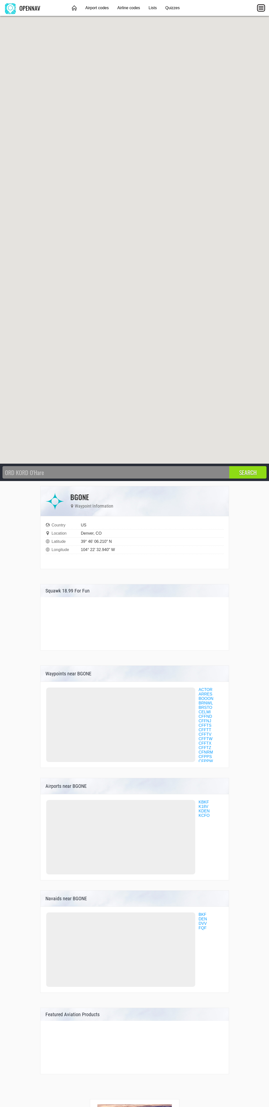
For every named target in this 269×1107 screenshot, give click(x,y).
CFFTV (205, 734)
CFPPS (205, 757)
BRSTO (205, 707)
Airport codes (97, 8)
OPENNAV (22, 7)
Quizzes (172, 8)
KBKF (204, 802)
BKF (202, 914)
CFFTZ (205, 748)
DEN (203, 919)
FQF (203, 928)
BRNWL (206, 703)
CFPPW (206, 761)
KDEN (204, 811)
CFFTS (205, 725)
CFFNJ (205, 721)
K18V (203, 806)
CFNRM (206, 752)
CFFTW (206, 739)
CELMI (205, 712)
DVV (203, 923)
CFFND (205, 716)
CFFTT (205, 730)
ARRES (205, 694)
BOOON (206, 698)
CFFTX (205, 743)
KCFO (204, 815)
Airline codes (128, 8)
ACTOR (206, 690)
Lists (153, 8)
